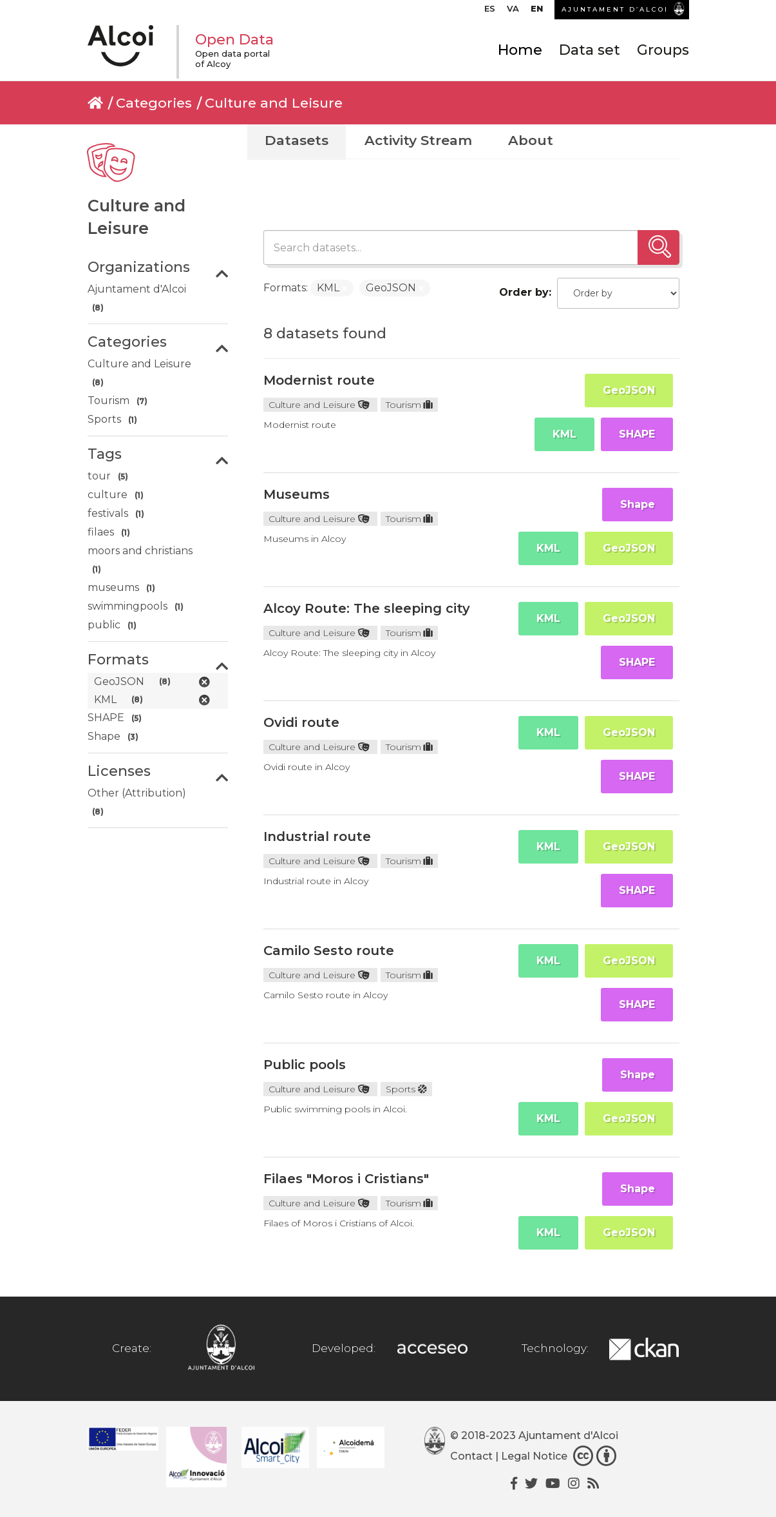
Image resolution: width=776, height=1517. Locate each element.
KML (564, 434)
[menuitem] (489, 11)
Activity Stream (418, 140)
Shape (637, 504)
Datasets (296, 140)
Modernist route (319, 380)
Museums (296, 494)
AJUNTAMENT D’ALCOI (615, 9)
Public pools (304, 1064)
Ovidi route (301, 722)
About (530, 140)
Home (520, 50)
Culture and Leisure (274, 103)
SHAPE (637, 434)
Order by (524, 292)
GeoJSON (629, 390)
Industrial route (317, 836)
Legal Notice (534, 1456)
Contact (471, 1456)
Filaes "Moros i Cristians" (346, 1178)
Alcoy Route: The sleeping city (366, 608)
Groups (663, 50)
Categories (154, 103)
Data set (589, 50)
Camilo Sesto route (328, 950)
